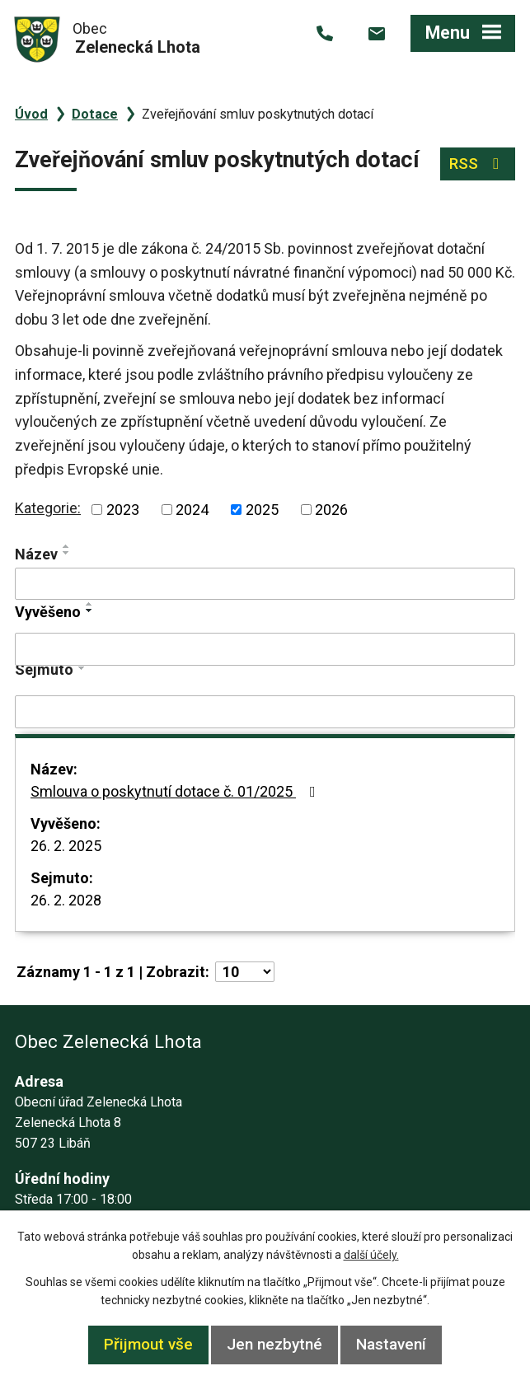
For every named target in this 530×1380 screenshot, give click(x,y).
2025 (262, 509)
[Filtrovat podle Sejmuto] (265, 711)
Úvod (31, 114)
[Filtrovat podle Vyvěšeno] (265, 649)
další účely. (371, 1254)
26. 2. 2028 (65, 900)
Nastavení (391, 1344)
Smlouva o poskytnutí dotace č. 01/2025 (176, 791)
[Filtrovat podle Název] (265, 584)
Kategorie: (48, 508)
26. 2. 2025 (65, 845)
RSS (477, 163)
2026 (331, 509)
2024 (192, 509)
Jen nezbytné (274, 1344)
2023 (122, 509)
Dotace (95, 114)
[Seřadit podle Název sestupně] (67, 553)
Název (36, 554)
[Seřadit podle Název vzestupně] (67, 546)
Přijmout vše (148, 1344)
